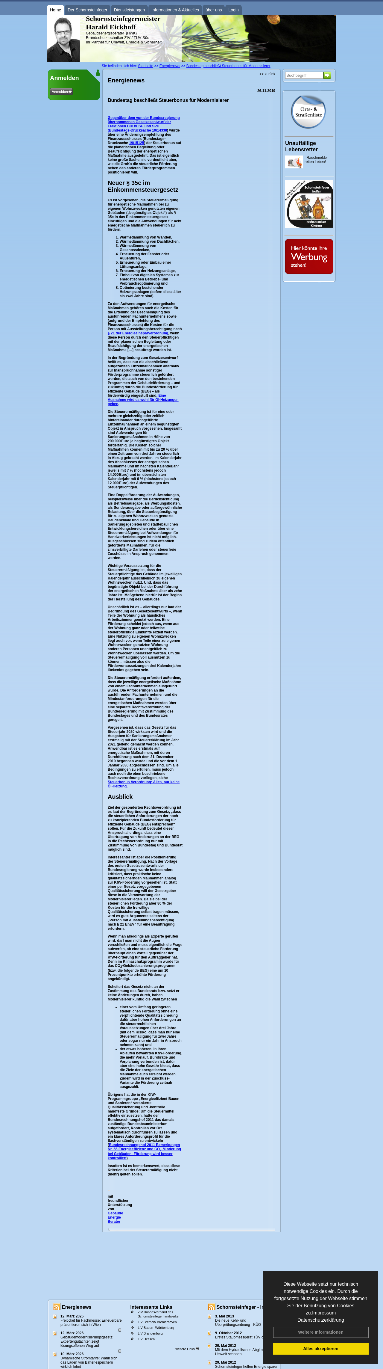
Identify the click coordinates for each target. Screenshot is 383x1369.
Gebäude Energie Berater (115, 1217)
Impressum (324, 1312)
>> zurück (267, 74)
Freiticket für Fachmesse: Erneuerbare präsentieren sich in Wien (91, 1322)
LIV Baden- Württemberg (156, 1327)
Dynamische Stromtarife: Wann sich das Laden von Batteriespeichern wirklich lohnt (88, 1362)
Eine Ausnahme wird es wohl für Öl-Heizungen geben (143, 399)
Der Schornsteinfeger (87, 9)
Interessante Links (151, 1307)
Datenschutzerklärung (320, 1320)
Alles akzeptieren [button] (320, 1348)
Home (55, 9)
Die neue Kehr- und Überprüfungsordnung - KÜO (238, 1322)
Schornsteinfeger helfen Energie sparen (246, 1367)
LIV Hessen (146, 1339)
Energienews (77, 1307)
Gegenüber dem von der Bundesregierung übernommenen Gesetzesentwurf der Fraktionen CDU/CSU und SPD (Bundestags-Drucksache (144, 124)
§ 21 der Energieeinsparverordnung (138, 333)
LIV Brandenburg (150, 1333)
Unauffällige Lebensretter (301, 146)
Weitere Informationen (321, 1332)
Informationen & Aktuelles (175, 9)
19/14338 (159, 130)
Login (233, 9)
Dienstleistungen (129, 9)
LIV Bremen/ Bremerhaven (157, 1322)
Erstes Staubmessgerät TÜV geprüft (244, 1337)
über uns (214, 9)
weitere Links (186, 1349)
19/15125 (136, 143)
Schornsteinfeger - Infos (244, 1307)
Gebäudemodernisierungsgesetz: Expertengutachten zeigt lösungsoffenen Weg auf (86, 1341)
